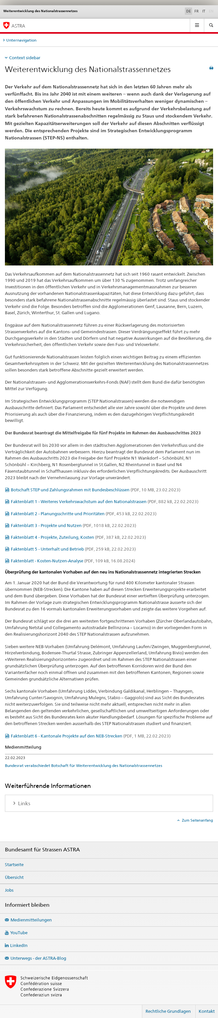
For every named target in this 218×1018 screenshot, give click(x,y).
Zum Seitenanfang (197, 820)
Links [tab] (23, 803)
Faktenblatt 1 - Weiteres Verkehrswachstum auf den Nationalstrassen (104, 501)
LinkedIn (19, 945)
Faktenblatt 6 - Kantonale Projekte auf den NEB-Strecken (90, 735)
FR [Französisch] (196, 11)
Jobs (9, 890)
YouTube (19, 932)
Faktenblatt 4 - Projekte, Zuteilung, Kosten (78, 537)
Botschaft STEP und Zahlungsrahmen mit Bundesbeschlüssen (95, 489)
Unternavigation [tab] (21, 40)
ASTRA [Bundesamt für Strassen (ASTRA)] (18, 25)
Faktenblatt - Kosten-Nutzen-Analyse (73, 560)
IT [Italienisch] (203, 11)
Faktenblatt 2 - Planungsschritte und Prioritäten (83, 513)
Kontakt (207, 1011)
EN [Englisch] (212, 10)
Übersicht (14, 877)
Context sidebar (24, 57)
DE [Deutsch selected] (188, 11)
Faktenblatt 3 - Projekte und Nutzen (73, 525)
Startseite (14, 864)
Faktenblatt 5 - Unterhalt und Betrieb (73, 549)
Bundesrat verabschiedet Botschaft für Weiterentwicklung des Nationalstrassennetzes (83, 765)
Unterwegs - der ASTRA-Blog (38, 958)
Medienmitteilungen (31, 919)
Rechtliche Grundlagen (168, 1011)
